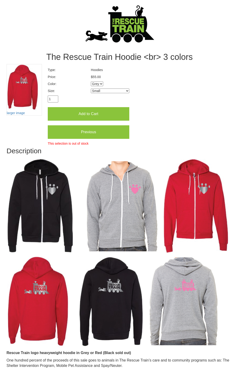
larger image (16, 113)
